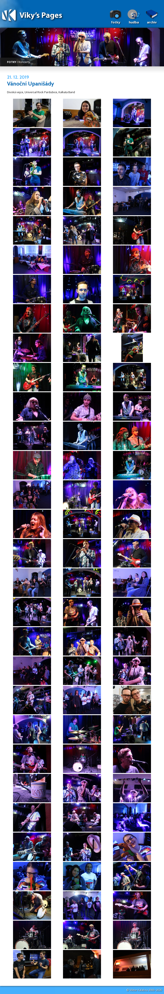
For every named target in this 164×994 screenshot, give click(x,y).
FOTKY (11, 62)
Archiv (152, 22)
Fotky (115, 22)
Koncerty (24, 62)
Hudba (134, 22)
